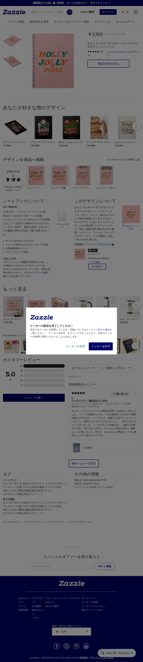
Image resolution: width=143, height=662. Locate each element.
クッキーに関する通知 (98, 329)
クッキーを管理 (75, 346)
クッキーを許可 (100, 346)
